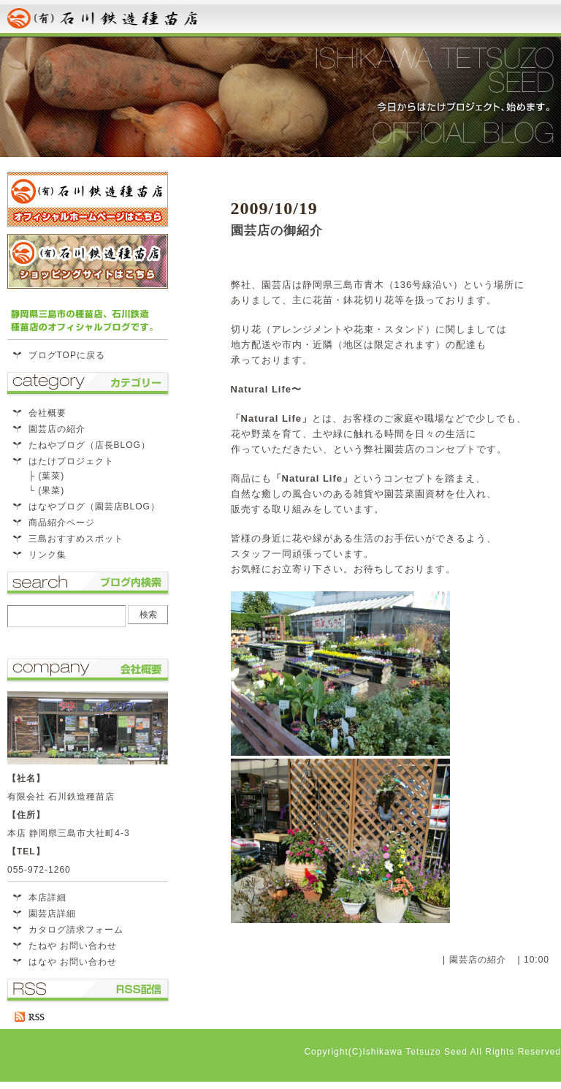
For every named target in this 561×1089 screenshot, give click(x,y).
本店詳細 (47, 897)
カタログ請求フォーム (75, 930)
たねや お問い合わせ (72, 946)
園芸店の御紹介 (277, 231)
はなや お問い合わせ (72, 962)
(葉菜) (51, 476)
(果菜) (51, 490)
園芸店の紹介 (477, 960)
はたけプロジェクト (71, 461)
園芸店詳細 (52, 913)
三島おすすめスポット (75, 539)
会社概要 (47, 413)
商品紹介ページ (61, 522)
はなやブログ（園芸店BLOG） (94, 506)
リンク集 (47, 555)
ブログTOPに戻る (66, 355)
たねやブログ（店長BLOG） (89, 445)
